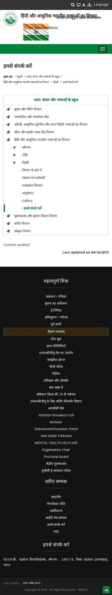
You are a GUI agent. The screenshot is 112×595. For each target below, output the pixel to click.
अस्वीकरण (56, 510)
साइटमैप (56, 497)
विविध (56, 373)
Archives (56, 422)
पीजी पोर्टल (56, 366)
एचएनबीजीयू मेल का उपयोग (56, 352)
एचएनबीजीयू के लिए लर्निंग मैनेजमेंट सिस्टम (56, 401)
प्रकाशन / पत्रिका (56, 296)
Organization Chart (56, 449)
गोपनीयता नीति (56, 503)
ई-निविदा (56, 310)
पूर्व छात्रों (56, 324)
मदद (56, 531)
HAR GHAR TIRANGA (56, 436)
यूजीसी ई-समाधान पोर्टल (56, 470)
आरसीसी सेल (56, 408)
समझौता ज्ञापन (56, 359)
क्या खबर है (56, 387)
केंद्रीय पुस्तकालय (56, 463)
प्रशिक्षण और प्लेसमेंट (56, 380)
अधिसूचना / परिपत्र (56, 317)
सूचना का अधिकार (56, 303)
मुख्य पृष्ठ (7, 77)
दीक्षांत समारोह (56, 331)
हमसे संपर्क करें (56, 524)
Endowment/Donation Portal (56, 429)
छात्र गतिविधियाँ (56, 346)
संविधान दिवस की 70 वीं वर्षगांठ (56, 394)
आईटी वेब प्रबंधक (56, 517)
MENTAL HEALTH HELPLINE (56, 443)
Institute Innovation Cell (56, 415)
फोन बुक (56, 339)
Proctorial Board (56, 456)
